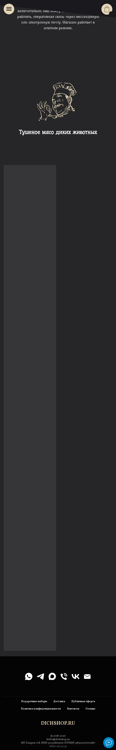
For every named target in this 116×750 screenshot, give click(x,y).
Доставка (59, 701)
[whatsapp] (28, 676)
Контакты (73, 709)
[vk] (75, 676)
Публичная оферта (83, 701)
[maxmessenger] (52, 676)
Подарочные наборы (34, 701)
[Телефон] (63, 676)
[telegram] (40, 676)
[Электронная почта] (87, 676)
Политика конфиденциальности (41, 709)
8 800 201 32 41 (58, 746)
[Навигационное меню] (9, 9)
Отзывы (90, 709)
